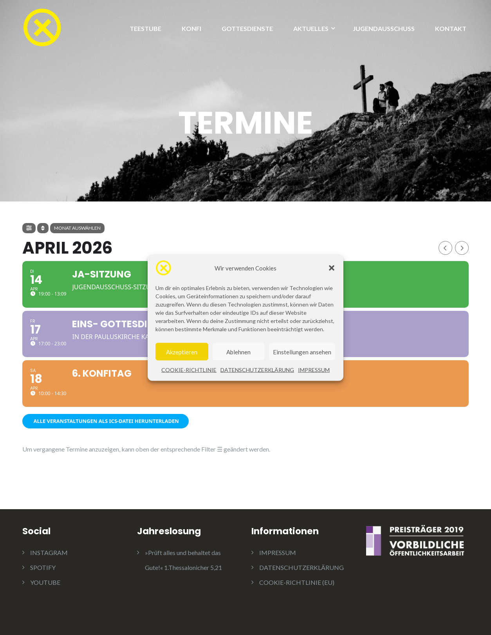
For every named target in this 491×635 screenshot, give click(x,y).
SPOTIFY (43, 567)
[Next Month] (462, 248)
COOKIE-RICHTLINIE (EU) (296, 582)
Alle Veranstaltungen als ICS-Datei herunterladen (105, 421)
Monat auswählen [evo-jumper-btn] (77, 228)
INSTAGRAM (49, 552)
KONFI (191, 28)
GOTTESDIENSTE (247, 28)
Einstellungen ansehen (302, 353)
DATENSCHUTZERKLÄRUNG (257, 371)
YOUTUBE (45, 582)
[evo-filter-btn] (29, 228)
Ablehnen (238, 353)
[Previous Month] (445, 248)
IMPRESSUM (314, 371)
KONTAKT (450, 28)
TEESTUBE (145, 28)
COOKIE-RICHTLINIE (189, 371)
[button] (332, 269)
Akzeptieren (181, 353)
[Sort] (43, 228)
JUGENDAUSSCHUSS (384, 28)
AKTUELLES (311, 28)
